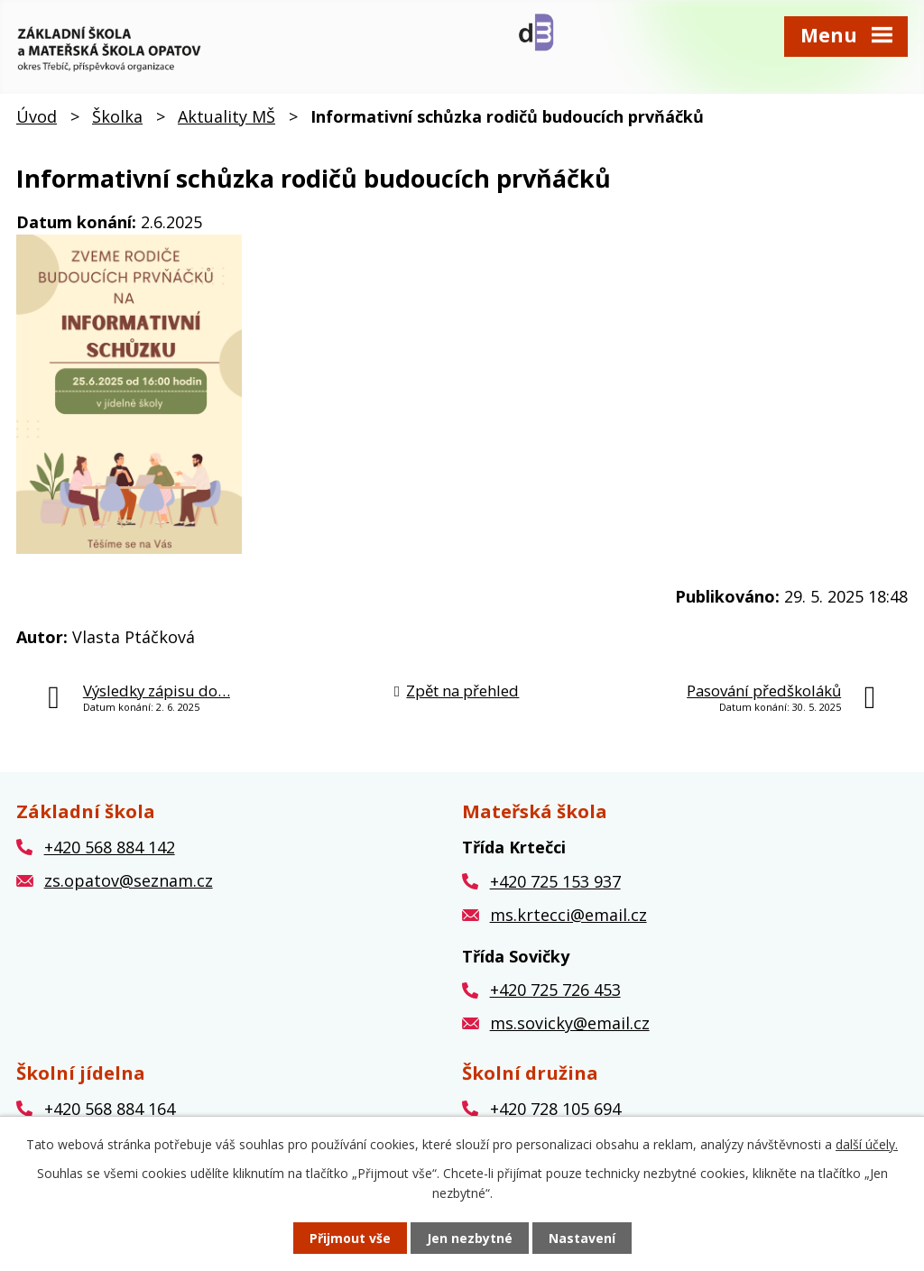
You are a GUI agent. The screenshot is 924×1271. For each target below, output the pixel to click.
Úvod (36, 116)
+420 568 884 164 (109, 1108)
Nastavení (582, 1238)
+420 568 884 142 (109, 847)
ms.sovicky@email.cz (570, 1023)
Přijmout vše (350, 1238)
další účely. (867, 1144)
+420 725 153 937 (555, 881)
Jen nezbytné (470, 1238)
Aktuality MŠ (226, 116)
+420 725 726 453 (555, 989)
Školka (117, 116)
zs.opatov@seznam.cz (128, 880)
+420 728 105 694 (555, 1108)
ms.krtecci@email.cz (568, 915)
